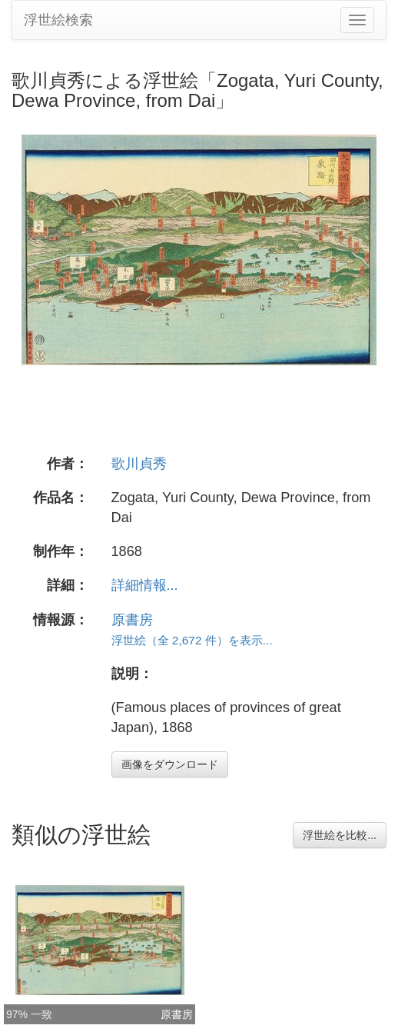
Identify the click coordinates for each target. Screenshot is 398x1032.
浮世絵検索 (58, 20)
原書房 (132, 620)
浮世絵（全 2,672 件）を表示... (192, 640)
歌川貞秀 (139, 463)
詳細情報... (144, 585)
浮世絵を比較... (339, 835)
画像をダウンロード (169, 764)
